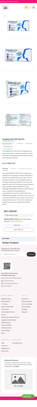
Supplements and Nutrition (8, 320)
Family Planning (5, 301)
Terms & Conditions (27, 304)
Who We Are (25, 299)
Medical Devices (5, 322)
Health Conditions (6, 299)
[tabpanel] (18, 188)
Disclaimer (24, 309)
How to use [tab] (13, 168)
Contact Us (4, 345)
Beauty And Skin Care (7, 307)
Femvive (3, 314)
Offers (3, 333)
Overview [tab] (5, 168)
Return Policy (5, 351)
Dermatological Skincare (8, 312)
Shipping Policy (5, 348)
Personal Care (5, 309)
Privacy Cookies (26, 307)
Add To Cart (17, 225)
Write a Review (8, 146)
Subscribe (31, 254)
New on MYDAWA (6, 325)
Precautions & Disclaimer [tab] (25, 168)
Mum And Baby (5, 330)
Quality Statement (27, 301)
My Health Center (17, 343)
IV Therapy (4, 304)
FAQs (2, 343)
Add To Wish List (18, 229)
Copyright (24, 312)
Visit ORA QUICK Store (8, 141)
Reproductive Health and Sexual (10, 317)
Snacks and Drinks (6, 328)
